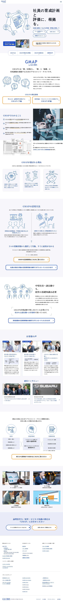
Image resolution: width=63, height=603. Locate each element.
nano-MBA (6, 552)
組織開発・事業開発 (25, 557)
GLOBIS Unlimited (6, 558)
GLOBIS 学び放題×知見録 (7, 555)
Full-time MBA (16, 552)
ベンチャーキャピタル (6, 564)
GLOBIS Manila (25, 587)
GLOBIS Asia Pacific (26, 577)
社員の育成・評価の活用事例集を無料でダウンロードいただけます (31, 267)
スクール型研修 (25, 548)
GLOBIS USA (24, 591)
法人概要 (44, 599)
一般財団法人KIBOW (46, 580)
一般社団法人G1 (45, 577)
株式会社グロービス (6, 577)
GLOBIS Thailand (26, 589)
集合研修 (24, 546)
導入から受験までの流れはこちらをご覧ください (31, 457)
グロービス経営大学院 (6, 580)
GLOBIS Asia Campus (26, 580)
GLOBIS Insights (45, 550)
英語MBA (5, 551)
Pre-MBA (10, 552)
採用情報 (58, 599)
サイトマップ (38, 599)
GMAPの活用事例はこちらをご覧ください (31, 259)
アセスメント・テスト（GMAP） (27, 553)
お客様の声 (50, 53)
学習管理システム (25, 555)
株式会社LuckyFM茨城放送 (47, 586)
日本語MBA (6, 548)
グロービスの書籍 (45, 546)
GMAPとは (13, 53)
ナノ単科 (5, 549)
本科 (10, 549)
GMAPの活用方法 (38, 53)
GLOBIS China (25, 582)
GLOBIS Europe (25, 584)
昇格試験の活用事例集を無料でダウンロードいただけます (31, 320)
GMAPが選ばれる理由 (25, 53)
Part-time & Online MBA (9, 553)
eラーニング (24, 550)
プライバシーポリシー (51, 599)
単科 (8, 549)
